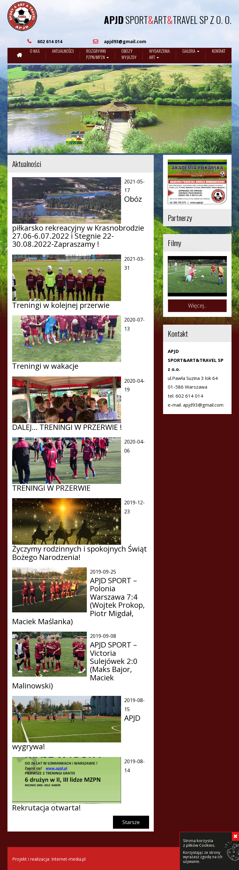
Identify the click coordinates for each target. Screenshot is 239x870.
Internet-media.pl (68, 859)
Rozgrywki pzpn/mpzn (97, 54)
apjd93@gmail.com (203, 405)
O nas (35, 51)
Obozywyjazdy (129, 54)
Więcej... (197, 305)
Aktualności (63, 51)
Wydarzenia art (159, 54)
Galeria (190, 51)
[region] (119, 109)
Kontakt (218, 51)
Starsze (131, 822)
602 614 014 (189, 396)
